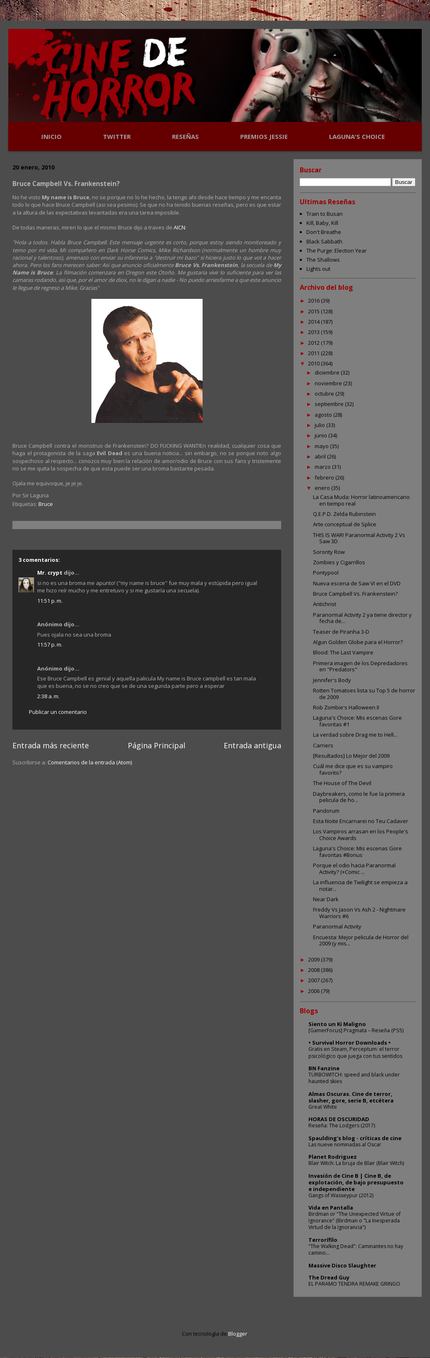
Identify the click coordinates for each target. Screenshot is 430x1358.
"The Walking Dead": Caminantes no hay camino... (355, 1249)
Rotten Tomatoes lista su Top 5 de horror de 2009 (364, 694)
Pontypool (326, 572)
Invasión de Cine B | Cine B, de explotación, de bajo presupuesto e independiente (356, 1182)
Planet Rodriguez (332, 1156)
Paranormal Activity (337, 926)
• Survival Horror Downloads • (349, 1042)
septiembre (330, 404)
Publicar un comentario (58, 712)
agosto (324, 414)
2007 (314, 980)
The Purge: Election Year (336, 250)
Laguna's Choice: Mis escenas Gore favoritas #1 (357, 721)
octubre (325, 393)
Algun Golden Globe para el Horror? (358, 642)
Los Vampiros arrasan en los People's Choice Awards (360, 835)
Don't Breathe (323, 232)
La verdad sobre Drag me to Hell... (355, 734)
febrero (325, 477)
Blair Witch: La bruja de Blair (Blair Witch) (356, 1163)
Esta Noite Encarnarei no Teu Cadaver (360, 821)
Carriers (323, 745)
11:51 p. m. (49, 600)
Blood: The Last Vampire (343, 652)
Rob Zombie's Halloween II (346, 707)
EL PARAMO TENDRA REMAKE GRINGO (354, 1283)
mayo (322, 446)
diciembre (328, 372)
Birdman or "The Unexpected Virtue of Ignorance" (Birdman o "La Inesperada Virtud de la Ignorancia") (354, 1220)
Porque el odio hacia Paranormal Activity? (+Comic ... (354, 869)
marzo (323, 466)
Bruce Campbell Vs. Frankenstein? (355, 593)
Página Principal (156, 745)
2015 (314, 311)
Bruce (45, 504)
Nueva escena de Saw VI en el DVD (357, 583)
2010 (314, 363)
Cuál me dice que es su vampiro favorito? (353, 769)
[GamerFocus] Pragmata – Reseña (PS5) (356, 1030)
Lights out (318, 268)
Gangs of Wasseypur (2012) (340, 1195)
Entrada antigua (252, 745)
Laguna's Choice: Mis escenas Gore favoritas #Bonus (357, 852)
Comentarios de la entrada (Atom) (90, 762)
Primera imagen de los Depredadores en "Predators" (360, 666)
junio (321, 435)
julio (320, 425)
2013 (314, 332)
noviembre (329, 383)
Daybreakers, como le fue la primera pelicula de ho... (359, 797)
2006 (314, 991)
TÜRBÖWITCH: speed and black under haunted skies (354, 1078)
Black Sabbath (324, 241)
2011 (314, 353)
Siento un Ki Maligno (337, 1024)
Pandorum (326, 810)
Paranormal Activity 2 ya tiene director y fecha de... (362, 618)
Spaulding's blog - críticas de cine (354, 1138)
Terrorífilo (322, 1239)
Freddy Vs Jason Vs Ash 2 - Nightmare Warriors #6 (359, 913)
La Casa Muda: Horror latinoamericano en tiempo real (361, 500)
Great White (322, 1106)
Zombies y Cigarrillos (339, 562)
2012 (314, 342)
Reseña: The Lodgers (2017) (341, 1125)
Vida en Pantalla (330, 1207)
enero (323, 488)
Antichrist (324, 604)
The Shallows (323, 259)
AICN (179, 227)
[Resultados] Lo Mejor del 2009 (351, 755)
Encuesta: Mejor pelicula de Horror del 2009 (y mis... (360, 940)
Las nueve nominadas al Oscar (344, 1144)
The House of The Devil (342, 783)
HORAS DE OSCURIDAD (338, 1119)
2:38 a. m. (48, 696)
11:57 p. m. (49, 644)
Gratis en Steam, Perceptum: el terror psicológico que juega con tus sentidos (355, 1052)
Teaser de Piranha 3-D (341, 631)
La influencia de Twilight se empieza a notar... (360, 885)
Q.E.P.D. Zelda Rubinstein (344, 514)
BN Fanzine (323, 1068)
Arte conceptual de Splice (344, 524)
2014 (314, 321)
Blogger (237, 1333)
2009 (314, 959)
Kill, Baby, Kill (322, 223)
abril (321, 456)
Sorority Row (329, 552)
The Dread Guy (328, 1277)
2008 (314, 970)
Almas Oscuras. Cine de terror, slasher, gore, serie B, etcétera (351, 1097)
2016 (314, 300)
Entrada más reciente (50, 745)
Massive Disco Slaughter (342, 1265)
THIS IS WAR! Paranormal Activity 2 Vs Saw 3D (359, 538)
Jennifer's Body (332, 680)
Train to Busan (324, 213)
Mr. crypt (49, 572)
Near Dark (326, 899)
